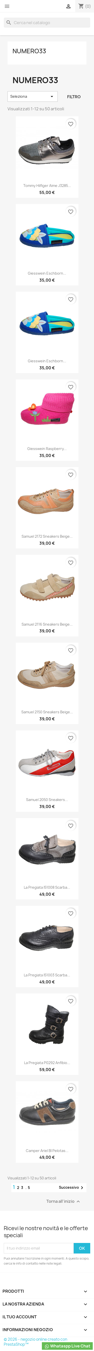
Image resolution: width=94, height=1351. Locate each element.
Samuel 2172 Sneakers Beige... (47, 536)
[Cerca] (47, 23)
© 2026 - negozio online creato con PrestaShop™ (35, 1342)
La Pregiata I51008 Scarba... (47, 887)
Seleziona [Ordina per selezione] (32, 96)
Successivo (72, 1188)
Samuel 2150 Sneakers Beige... (47, 712)
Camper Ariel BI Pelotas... (47, 1150)
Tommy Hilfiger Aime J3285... (47, 185)
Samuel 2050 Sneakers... (47, 799)
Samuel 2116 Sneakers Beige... (47, 624)
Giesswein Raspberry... (47, 448)
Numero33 (29, 51)
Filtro (74, 96)
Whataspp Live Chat (67, 1346)
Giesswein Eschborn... (47, 273)
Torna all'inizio (63, 1201)
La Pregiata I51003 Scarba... (47, 975)
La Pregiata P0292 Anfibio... (47, 1062)
